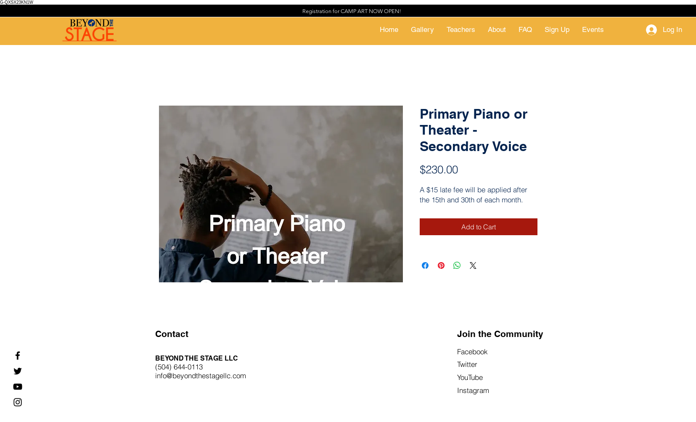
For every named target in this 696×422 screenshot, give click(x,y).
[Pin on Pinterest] (441, 265)
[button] (557, 29)
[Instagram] (17, 402)
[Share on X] (473, 265)
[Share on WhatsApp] (457, 265)
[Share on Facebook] (425, 265)
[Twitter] (17, 371)
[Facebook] (17, 355)
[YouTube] (17, 386)
